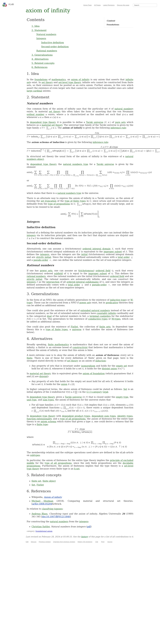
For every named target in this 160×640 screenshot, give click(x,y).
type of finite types (75, 201)
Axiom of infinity (53, 497)
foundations (41, 79)
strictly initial (43, 257)
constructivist (80, 347)
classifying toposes (52, 508)
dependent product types (76, 416)
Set (125, 389)
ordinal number (35, 114)
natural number (123, 108)
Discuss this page (123, 5)
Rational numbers (46, 50)
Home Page (87, 5)
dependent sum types (104, 416)
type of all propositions (73, 418)
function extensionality (39, 418)
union (64, 384)
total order (124, 257)
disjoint (43, 376)
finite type (42, 424)
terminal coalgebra (100, 316)
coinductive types (98, 319)
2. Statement (39, 30)
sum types (48, 399)
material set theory (52, 125)
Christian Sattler (41, 526)
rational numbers (36, 276)
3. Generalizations (42, 55)
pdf (89, 526)
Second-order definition (55, 46)
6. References (40, 67)
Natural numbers (46, 34)
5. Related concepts (43, 63)
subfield (58, 273)
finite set (36, 481)
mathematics (59, 79)
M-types (116, 319)
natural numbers (59, 521)
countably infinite (106, 313)
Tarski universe (94, 122)
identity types (125, 416)
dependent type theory (42, 122)
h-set (77, 468)
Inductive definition (52, 42)
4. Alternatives (40, 59)
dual (49, 316)
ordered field (103, 270)
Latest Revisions (109, 5)
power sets (46, 270)
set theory (47, 82)
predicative (112, 302)
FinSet (74, 326)
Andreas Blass (40, 513)
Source (109, 542)
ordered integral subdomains (83, 282)
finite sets (105, 326)
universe (77, 329)
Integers (41, 38)
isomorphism (88, 366)
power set (84, 302)
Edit (27, 542)
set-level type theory (69, 82)
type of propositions (59, 204)
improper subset (113, 251)
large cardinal (34, 91)
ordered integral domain (96, 248)
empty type (122, 397)
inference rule (118, 127)
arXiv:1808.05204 (42, 504)
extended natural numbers (95, 310)
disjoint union (109, 368)
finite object (49, 481)
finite (29, 358)
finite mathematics (58, 344)
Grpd (105, 392)
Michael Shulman (42, 501)
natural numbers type (75, 164)
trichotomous (86, 270)
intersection (52, 282)
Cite (96, 542)
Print (102, 542)
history (84, 537)
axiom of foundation (94, 373)
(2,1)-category (94, 392)
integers (31, 235)
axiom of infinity (80, 79)
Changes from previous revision (64, 542)
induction (100, 360)
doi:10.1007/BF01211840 (56, 516)
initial (84, 254)
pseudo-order (41, 260)
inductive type (118, 300)
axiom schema (48, 421)
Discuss (33, 542)
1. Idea (36, 26)
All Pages (97, 5)
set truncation (48, 201)
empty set (121, 366)
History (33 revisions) (85, 542)
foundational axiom (44, 531)
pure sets (120, 122)
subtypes (35, 455)
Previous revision (45, 542)
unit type (32, 399)
